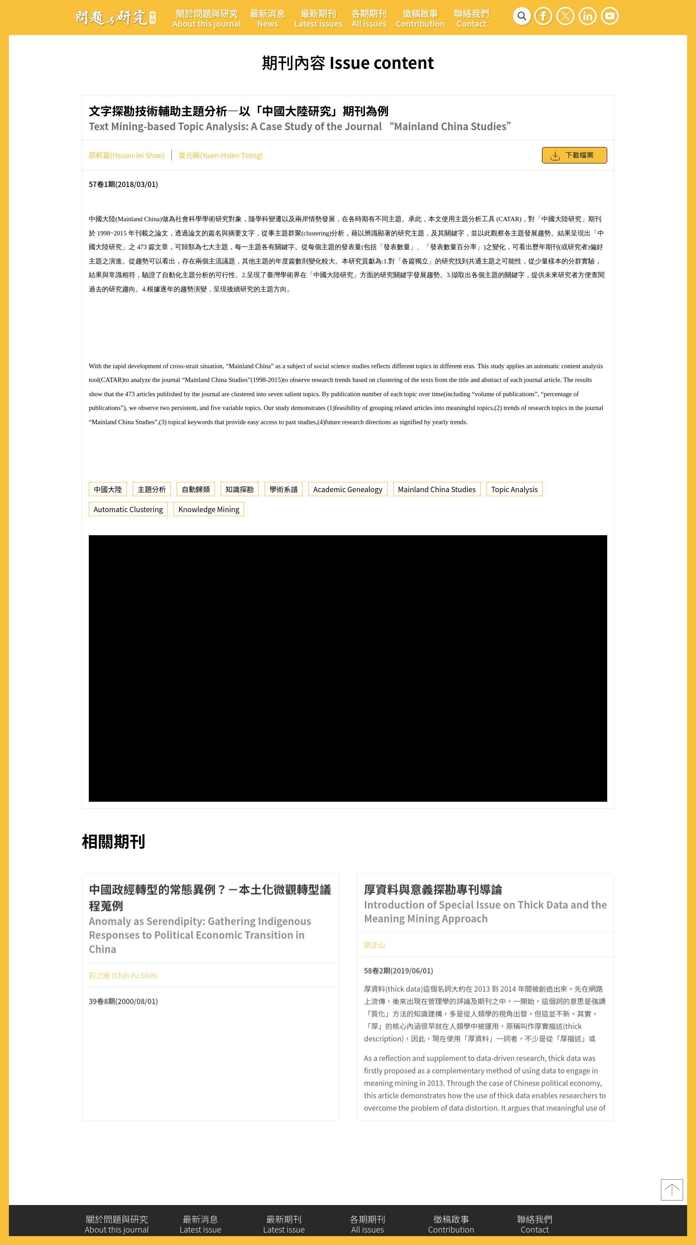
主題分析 (152, 489)
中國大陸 (108, 489)
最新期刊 (318, 18)
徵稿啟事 (420, 18)
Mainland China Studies (437, 489)
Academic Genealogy (347, 489)
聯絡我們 (471, 18)
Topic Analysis (514, 489)
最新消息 (267, 18)
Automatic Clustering (128, 509)
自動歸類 (196, 489)
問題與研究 (115, 17)
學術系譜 (283, 489)
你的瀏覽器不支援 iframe (348, 668)
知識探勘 (239, 489)
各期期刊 (369, 18)
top (672, 1193)
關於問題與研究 (207, 18)
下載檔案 (571, 156)
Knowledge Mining (208, 509)
